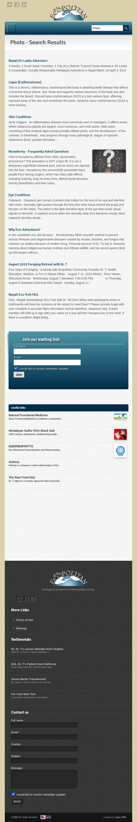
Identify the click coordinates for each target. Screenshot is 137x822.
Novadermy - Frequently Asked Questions (39, 152)
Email (18, 357)
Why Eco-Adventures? (24, 230)
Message (16, 768)
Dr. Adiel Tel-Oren (28, 817)
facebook (17, 5)
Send (17, 801)
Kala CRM (120, 817)
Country (16, 744)
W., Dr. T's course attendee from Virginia (37, 649)
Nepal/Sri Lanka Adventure (28, 61)
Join (19, 374)
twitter (10, 5)
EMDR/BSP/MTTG (21, 446)
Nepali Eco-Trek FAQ (23, 295)
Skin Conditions (20, 117)
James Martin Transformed (28, 679)
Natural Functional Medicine (28, 415)
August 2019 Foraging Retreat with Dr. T (38, 264)
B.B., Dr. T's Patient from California (33, 664)
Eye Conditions (19, 195)
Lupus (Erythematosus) (25, 82)
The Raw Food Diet (22, 477)
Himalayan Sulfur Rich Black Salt (31, 430)
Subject (15, 756)
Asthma (14, 462)
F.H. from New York (23, 694)
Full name (20, 346)
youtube (24, 5)
